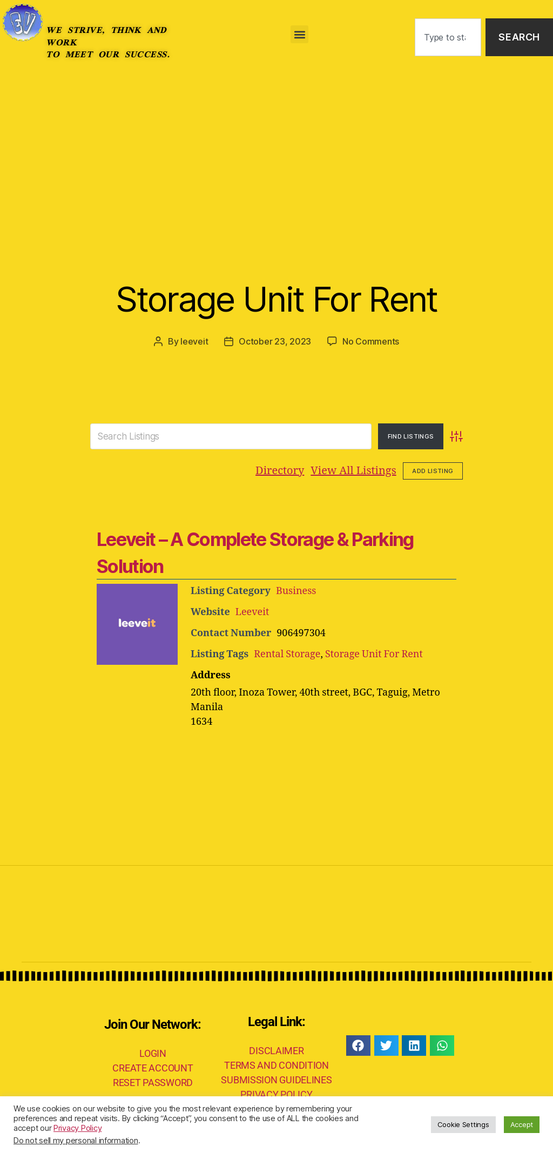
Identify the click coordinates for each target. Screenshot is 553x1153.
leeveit (194, 341)
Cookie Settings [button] (463, 1124)
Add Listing (432, 471)
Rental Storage (287, 654)
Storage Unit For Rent (276, 299)
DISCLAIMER (276, 1050)
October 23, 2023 (275, 341)
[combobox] (448, 37)
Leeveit (252, 612)
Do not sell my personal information (76, 1140)
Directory (279, 470)
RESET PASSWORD (153, 1082)
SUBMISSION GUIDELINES (276, 1079)
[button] (299, 34)
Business (296, 591)
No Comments (370, 341)
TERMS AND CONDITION (276, 1065)
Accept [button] (521, 1124)
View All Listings (353, 470)
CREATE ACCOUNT (152, 1068)
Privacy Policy (77, 1128)
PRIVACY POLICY (276, 1094)
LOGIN (152, 1053)
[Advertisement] (276, 155)
